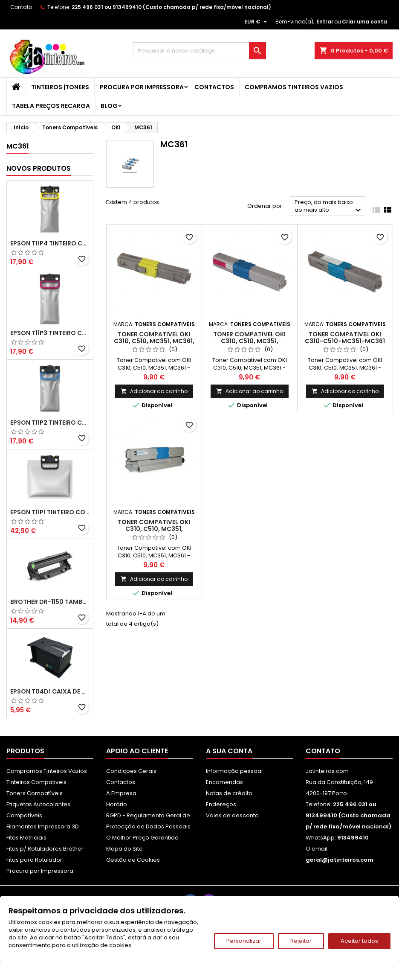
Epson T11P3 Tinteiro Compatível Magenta (50, 332)
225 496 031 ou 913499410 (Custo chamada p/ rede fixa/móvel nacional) (171, 7)
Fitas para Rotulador (34, 860)
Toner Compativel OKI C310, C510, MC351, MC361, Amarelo (154, 341)
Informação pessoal (234, 771)
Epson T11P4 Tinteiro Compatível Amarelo (50, 243)
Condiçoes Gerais (131, 771)
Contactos (214, 87)
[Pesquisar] (199, 50)
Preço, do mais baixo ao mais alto (329, 207)
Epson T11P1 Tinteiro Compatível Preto (50, 512)
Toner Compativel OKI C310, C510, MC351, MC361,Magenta (249, 341)
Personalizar (243, 941)
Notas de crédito (229, 793)
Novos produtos (38, 168)
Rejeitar (301, 941)
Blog (109, 106)
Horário (116, 804)
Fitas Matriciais (26, 838)
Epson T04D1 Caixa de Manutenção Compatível (50, 691)
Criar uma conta (364, 21)
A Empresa (121, 793)
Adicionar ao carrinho (154, 391)
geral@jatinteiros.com (339, 860)
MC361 (17, 146)
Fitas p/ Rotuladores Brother (45, 849)
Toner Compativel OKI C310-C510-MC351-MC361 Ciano (345, 341)
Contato (21, 7)
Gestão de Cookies (133, 860)
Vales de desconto (232, 815)
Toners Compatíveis (34, 793)
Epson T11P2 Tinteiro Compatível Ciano (50, 422)
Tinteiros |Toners (60, 87)
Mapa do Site (124, 849)
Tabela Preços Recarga (51, 106)
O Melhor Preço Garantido (142, 838)
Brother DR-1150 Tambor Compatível (50, 601)
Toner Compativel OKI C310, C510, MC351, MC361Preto (154, 529)
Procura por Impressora (142, 87)
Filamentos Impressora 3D (42, 826)
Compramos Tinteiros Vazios (294, 87)
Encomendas (224, 782)
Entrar (324, 21)
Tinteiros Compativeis (36, 782)
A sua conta (229, 751)
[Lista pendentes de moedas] (256, 22)
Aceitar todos (359, 941)
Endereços (221, 804)
